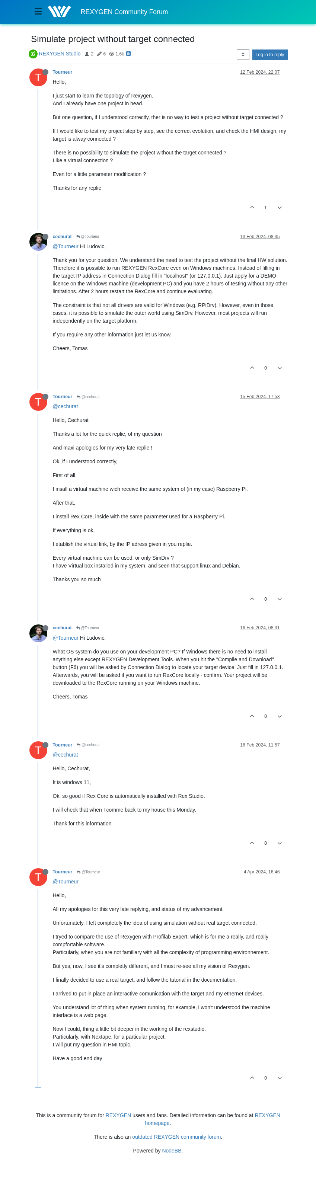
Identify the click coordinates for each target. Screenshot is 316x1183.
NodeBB (171, 1151)
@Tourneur (87, 236)
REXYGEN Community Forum (124, 12)
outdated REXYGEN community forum (176, 1137)
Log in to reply (270, 54)
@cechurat (88, 397)
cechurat (62, 236)
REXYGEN (118, 1115)
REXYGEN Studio (59, 54)
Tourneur (63, 72)
